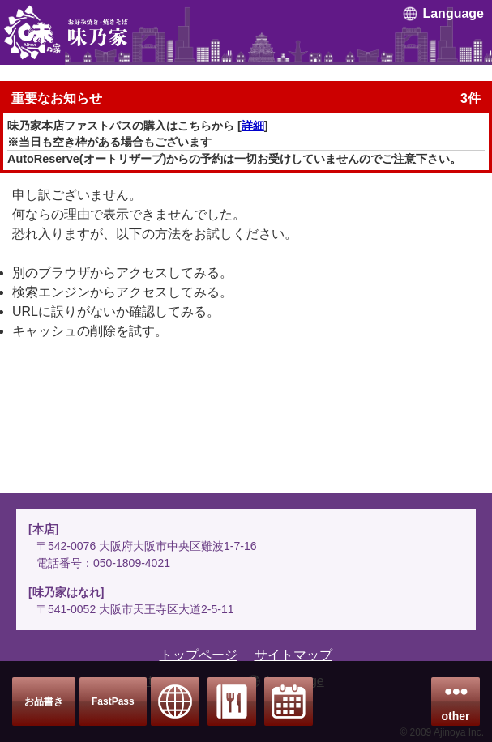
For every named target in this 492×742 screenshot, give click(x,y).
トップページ (198, 655)
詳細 (253, 125)
